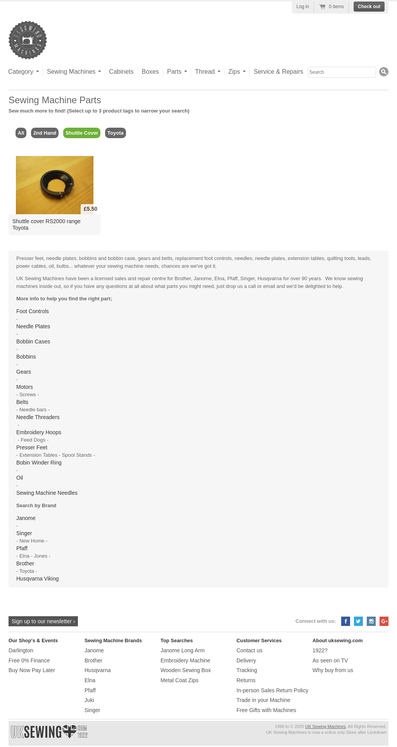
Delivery (246, 660)
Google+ (384, 621)
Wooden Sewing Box (186, 670)
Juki (89, 700)
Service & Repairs (278, 71)
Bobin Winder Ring (39, 462)
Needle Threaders (38, 417)
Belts (22, 402)
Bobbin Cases (33, 341)
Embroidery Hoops (38, 432)
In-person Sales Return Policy (272, 690)
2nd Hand (44, 133)
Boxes (150, 71)
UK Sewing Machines (325, 726)
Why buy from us (332, 670)
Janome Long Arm (183, 650)
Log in (303, 6)
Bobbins (26, 357)
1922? (320, 650)
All (21, 133)
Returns (245, 680)
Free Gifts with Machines (266, 710)
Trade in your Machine (263, 700)
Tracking (246, 670)
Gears (23, 372)
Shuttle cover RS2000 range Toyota (46, 224)
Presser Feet (31, 447)
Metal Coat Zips (179, 680)
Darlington (21, 650)
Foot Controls (32, 311)
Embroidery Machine (185, 660)
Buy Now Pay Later (32, 670)
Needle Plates (33, 326)
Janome (26, 518)
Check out (369, 6)
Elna (90, 680)
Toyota (115, 133)
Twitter (358, 621)
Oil (19, 478)
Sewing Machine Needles (47, 493)
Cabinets (121, 71)
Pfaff (22, 548)
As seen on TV (330, 660)
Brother (25, 563)
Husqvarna (98, 670)
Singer (24, 533)
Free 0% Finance (29, 660)
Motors (24, 387)
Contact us (249, 650)
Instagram (371, 621)
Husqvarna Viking (37, 578)
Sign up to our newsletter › (43, 621)
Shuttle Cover (82, 133)
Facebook (345, 621)
